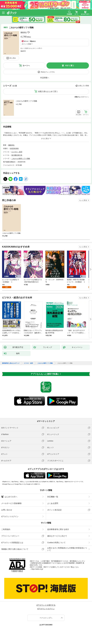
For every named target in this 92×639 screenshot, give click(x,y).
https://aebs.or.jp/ (37, 569)
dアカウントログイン (10, 516)
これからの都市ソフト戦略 (26, 101)
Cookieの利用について (56, 542)
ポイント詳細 (26, 44)
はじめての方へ (9, 496)
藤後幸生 (24, 32)
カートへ (26, 65)
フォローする (28, 32)
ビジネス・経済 (16, 152)
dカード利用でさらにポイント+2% (31, 48)
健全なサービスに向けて (57, 536)
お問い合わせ (6, 510)
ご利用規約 (5, 529)
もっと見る (83, 200)
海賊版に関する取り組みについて (14, 549)
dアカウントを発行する (46, 605)
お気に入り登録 (83, 86)
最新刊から (85, 97)
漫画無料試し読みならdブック (11, 363)
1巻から (77, 97)
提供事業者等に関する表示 (58, 529)
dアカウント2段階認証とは (12, 542)
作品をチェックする (48, 72)
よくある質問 (52, 503)
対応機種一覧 (52, 497)
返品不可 (23, 51)
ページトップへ (46, 618)
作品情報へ (44, 78)
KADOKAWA (14, 148)
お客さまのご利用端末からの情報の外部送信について (67, 549)
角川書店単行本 (16, 155)
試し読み (13, 58)
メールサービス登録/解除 (11, 503)
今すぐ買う (69, 65)
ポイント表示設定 (54, 510)
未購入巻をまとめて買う (48, 91)
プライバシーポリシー (10, 536)
